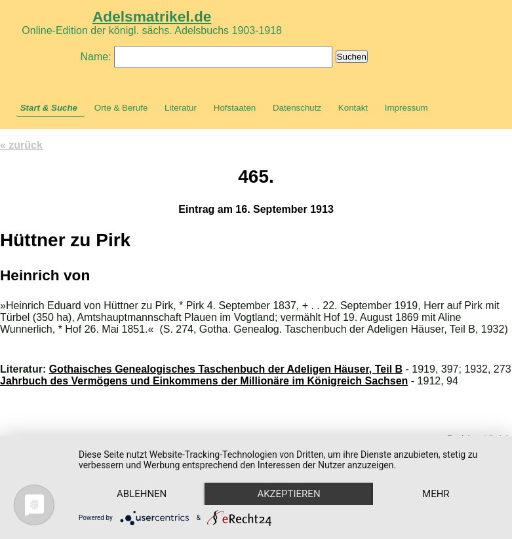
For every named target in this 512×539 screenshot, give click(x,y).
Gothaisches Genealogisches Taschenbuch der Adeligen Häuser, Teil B (226, 369)
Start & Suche (48, 108)
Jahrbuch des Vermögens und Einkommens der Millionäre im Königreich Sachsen (204, 380)
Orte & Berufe (121, 108)
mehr (436, 494)
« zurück (21, 145)
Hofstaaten (235, 108)
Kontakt (353, 108)
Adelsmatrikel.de (151, 16)
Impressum (406, 108)
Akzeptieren (288, 494)
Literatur (181, 108)
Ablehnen (142, 494)
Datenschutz (297, 108)
